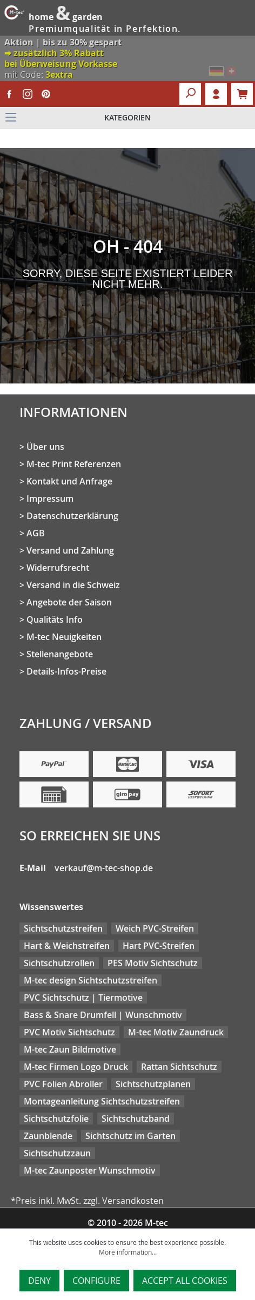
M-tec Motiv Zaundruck (176, 1032)
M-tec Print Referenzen (73, 464)
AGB (35, 533)
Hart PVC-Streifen (158, 946)
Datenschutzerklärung (72, 516)
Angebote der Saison (69, 602)
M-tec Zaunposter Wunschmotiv (90, 1170)
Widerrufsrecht (57, 568)
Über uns (45, 447)
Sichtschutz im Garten (130, 1136)
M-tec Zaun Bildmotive (70, 1049)
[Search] (190, 94)
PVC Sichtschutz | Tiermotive (83, 997)
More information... (128, 1252)
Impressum (49, 498)
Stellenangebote (59, 654)
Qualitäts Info (54, 619)
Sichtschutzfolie (56, 1118)
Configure (96, 1280)
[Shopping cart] (242, 94)
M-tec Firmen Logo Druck (76, 1067)
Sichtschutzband (136, 1118)
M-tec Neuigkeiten (64, 637)
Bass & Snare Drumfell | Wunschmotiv (103, 1015)
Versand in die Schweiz (73, 585)
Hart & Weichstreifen (67, 946)
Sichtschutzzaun (57, 1153)
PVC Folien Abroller (63, 1084)
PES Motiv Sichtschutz (153, 963)
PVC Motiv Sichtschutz (69, 1032)
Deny (39, 1280)
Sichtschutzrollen (59, 963)
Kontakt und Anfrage (69, 481)
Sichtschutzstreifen (63, 928)
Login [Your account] (216, 94)
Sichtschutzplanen (153, 1084)
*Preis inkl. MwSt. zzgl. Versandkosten (87, 1201)
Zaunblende (48, 1136)
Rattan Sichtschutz (179, 1067)
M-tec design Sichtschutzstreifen (90, 980)
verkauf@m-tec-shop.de (104, 868)
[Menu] (127, 117)
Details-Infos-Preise (66, 671)
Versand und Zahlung (70, 550)
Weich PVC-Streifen (155, 928)
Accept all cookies (184, 1280)
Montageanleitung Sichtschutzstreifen (102, 1101)
